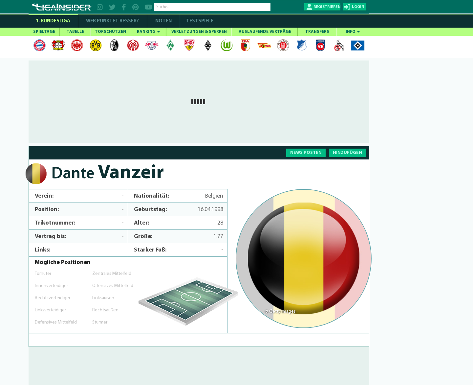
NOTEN (163, 21)
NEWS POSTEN (306, 152)
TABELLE (75, 32)
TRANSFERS (317, 32)
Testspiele (199, 21)
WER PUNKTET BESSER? (112, 21)
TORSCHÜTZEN (110, 32)
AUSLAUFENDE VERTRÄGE (265, 32)
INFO (353, 32)
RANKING (148, 32)
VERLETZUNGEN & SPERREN (199, 32)
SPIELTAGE (44, 32)
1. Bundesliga (53, 21)
